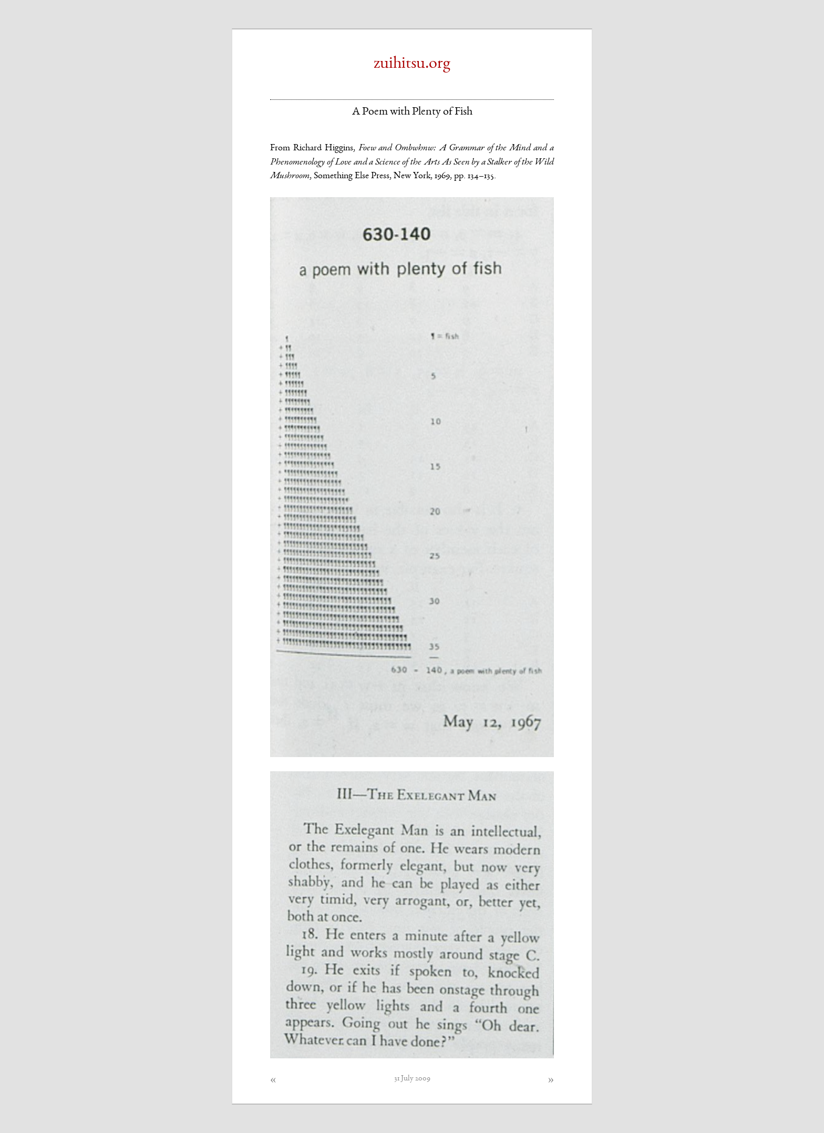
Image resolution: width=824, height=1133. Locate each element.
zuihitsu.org (412, 64)
